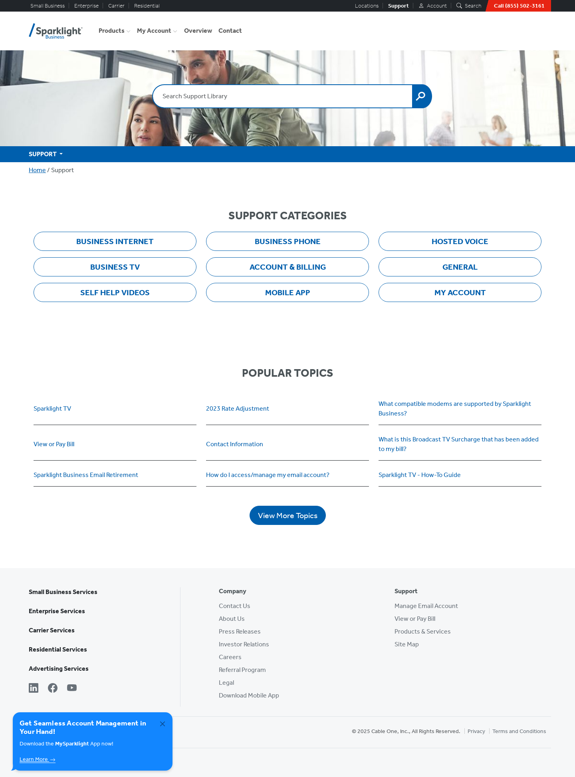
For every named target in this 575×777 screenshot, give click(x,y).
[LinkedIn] (33, 688)
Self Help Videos (115, 292)
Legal (226, 682)
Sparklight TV (52, 408)
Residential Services (58, 649)
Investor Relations (244, 644)
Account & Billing (288, 267)
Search (468, 5)
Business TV (115, 267)
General (460, 267)
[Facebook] (53, 688)
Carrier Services (52, 630)
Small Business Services (63, 592)
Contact (230, 30)
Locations (367, 5)
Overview (198, 30)
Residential (147, 5)
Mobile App (287, 292)
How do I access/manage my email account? (267, 475)
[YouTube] (72, 688)
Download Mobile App (249, 695)
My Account (154, 30)
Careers (230, 657)
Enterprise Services (57, 611)
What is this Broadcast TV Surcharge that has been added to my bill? (459, 444)
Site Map (407, 644)
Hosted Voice (460, 241)
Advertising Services (59, 668)
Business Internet (115, 241)
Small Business (47, 5)
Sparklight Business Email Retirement (86, 475)
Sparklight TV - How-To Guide (420, 475)
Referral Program (242, 670)
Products (112, 30)
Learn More (38, 759)
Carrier (116, 5)
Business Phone (288, 241)
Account (432, 5)
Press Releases (240, 631)
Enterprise (86, 5)
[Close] (162, 724)
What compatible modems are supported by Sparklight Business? (455, 408)
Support (398, 5)
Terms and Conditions (519, 731)
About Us (232, 618)
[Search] (422, 96)
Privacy (476, 731)
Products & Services (423, 631)
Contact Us (234, 606)
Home (37, 170)
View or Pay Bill (54, 444)
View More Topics (287, 515)
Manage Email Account (426, 606)
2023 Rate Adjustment (237, 408)
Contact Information (234, 444)
